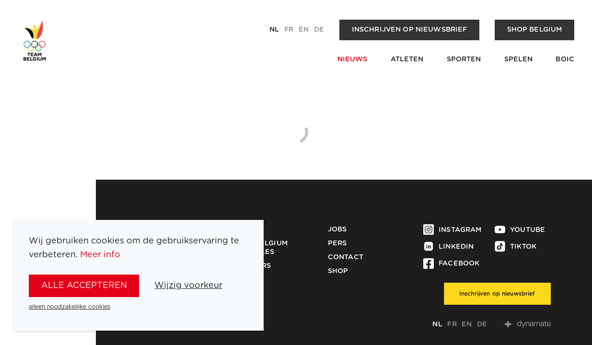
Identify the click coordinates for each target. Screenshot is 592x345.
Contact (345, 257)
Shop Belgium (534, 29)
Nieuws (352, 59)
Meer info (100, 255)
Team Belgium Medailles (260, 247)
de (319, 29)
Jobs (337, 229)
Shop (338, 271)
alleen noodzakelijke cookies (69, 307)
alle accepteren (84, 285)
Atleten (407, 59)
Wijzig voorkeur (188, 285)
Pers (337, 243)
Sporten (464, 59)
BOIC (565, 59)
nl (274, 29)
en (304, 29)
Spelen (518, 59)
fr (288, 29)
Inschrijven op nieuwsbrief (409, 29)
